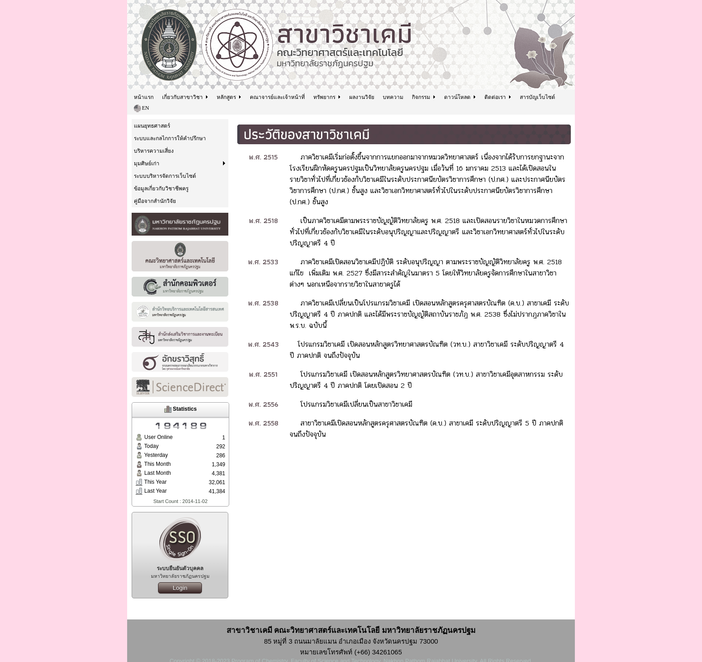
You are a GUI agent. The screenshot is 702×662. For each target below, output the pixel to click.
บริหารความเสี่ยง (154, 151)
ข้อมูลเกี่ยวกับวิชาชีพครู (161, 188)
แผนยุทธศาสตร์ (152, 126)
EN (141, 108)
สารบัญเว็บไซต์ (537, 97)
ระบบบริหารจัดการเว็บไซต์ (165, 176)
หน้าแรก (144, 97)
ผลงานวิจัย (361, 97)
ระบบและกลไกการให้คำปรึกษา (170, 138)
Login (180, 588)
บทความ (393, 97)
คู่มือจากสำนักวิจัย (155, 201)
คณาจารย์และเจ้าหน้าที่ (277, 97)
